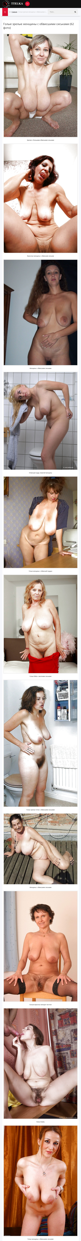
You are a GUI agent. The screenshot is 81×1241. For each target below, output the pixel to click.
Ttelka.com (17, 4)
